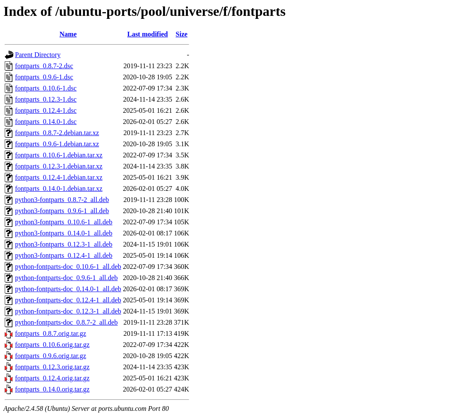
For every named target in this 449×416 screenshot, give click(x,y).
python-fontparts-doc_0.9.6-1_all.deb (66, 277)
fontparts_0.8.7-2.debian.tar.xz (57, 132)
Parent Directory (37, 54)
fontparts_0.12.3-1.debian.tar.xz (58, 166)
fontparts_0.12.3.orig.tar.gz (52, 367)
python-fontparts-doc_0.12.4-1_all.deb (68, 300)
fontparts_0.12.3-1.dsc (46, 99)
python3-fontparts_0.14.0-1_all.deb (63, 233)
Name (68, 34)
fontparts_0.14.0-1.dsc (46, 121)
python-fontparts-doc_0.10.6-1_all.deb (68, 266)
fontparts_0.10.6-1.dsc (46, 88)
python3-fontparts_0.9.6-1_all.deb (62, 210)
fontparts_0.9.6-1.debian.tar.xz (57, 144)
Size (182, 34)
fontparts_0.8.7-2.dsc (44, 65)
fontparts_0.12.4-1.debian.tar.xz (58, 177)
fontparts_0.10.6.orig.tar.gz (52, 344)
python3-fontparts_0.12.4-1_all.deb (63, 255)
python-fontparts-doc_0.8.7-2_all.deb (66, 322)
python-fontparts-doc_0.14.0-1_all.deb (68, 288)
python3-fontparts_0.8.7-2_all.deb (62, 199)
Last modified (147, 34)
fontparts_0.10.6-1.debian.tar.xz (58, 155)
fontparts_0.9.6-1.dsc (44, 77)
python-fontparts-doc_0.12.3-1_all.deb (68, 311)
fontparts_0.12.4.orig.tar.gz (52, 378)
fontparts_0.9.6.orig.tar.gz (50, 355)
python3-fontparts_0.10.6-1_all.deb (63, 222)
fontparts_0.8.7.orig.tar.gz (50, 333)
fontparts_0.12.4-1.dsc (46, 110)
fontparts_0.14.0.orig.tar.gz (52, 389)
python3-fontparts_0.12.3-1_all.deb (63, 244)
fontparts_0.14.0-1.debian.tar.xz (58, 188)
